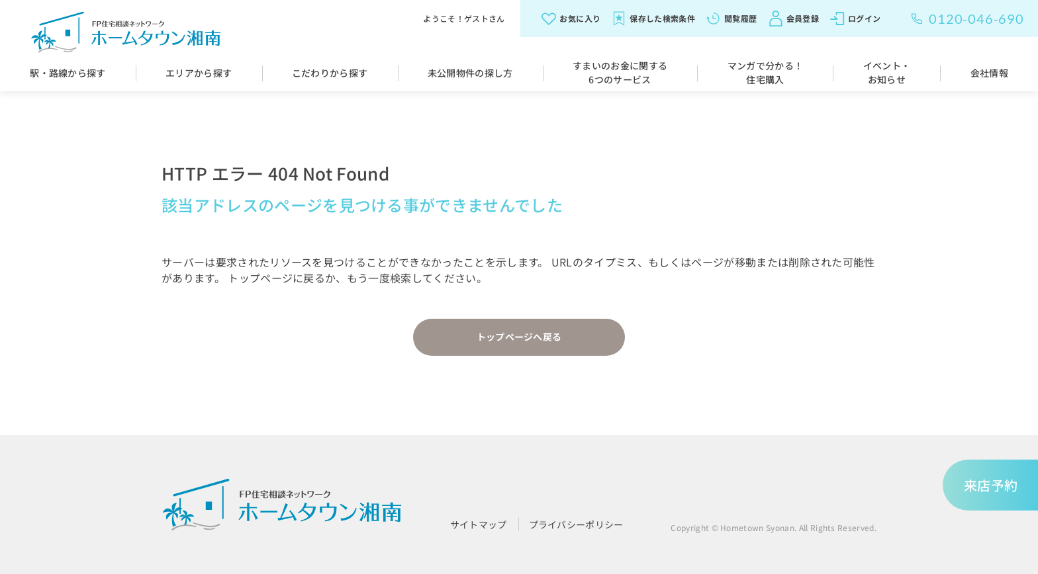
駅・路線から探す (68, 72)
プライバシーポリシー (576, 524)
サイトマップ (478, 524)
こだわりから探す (330, 72)
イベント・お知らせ (887, 72)
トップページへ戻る (519, 336)
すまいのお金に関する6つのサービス (620, 72)
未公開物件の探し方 (470, 72)
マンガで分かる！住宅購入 (766, 72)
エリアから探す (198, 72)
